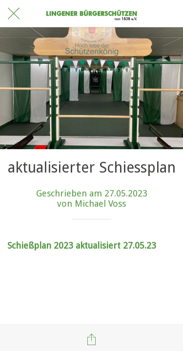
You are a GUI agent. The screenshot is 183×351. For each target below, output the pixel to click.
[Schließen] (14, 14)
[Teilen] (91, 339)
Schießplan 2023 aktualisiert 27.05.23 (81, 245)
